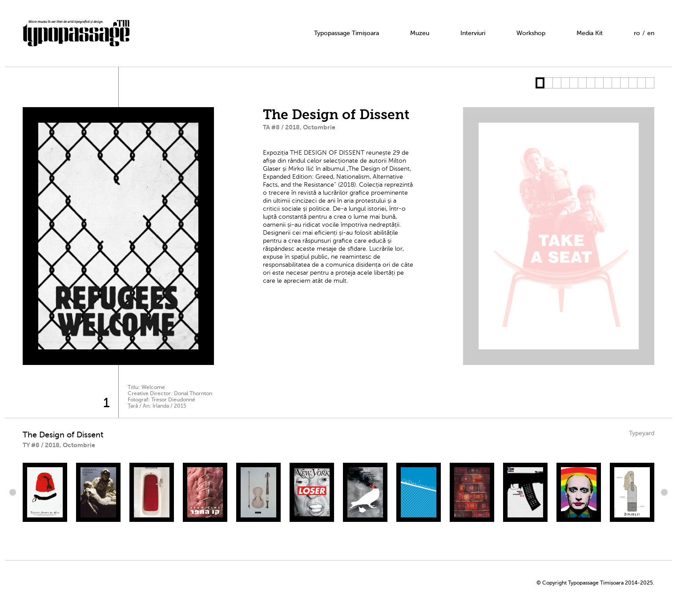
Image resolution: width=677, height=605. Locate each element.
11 (624, 82)
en (650, 33)
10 (616, 82)
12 (633, 82)
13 (641, 82)
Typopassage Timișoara (346, 33)
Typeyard (641, 433)
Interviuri (472, 33)
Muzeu (419, 33)
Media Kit (589, 33)
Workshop (530, 33)
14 (649, 82)
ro (637, 33)
